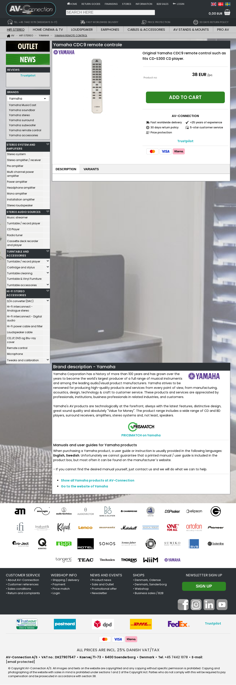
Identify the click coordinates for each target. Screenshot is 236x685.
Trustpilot (27, 75)
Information (144, 4)
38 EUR (199, 74)
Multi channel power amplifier (20, 173)
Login (180, 4)
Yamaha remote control (25, 129)
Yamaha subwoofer (22, 124)
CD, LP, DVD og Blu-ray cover (21, 339)
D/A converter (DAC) (20, 300)
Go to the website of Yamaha (84, 486)
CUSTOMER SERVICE (23, 575)
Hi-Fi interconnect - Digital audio (24, 317)
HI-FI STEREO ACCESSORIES (16, 292)
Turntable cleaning (19, 272)
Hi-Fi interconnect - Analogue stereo (20, 307)
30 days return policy (165, 127)
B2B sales (163, 4)
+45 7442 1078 (176, 657)
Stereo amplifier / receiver (24, 159)
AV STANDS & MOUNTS (191, 29)
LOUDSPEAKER (82, 29)
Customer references (23, 584)
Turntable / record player (23, 222)
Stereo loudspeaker (20, 204)
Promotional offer (104, 589)
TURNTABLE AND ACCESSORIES (18, 252)
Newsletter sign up (204, 575)
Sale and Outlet (103, 584)
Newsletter (99, 593)
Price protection (161, 132)
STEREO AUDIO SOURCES (24, 211)
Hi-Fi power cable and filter (25, 325)
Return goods (91, 4)
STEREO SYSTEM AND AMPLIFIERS (21, 145)
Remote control (17, 347)
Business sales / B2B (149, 593)
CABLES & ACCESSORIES (146, 29)
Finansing (111, 4)
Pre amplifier (15, 165)
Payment (59, 584)
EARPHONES (110, 29)
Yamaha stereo (19, 114)
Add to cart (185, 97)
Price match (61, 589)
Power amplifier (17, 180)
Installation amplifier (21, 198)
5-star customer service (206, 127)
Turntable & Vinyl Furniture (24, 278)
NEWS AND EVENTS (106, 575)
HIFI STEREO (16, 29)
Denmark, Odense (148, 580)
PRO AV (223, 29)
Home (73, 4)
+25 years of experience (206, 122)
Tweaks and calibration (23, 359)
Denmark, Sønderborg (151, 584)
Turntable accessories (22, 284)
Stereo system (16, 153)
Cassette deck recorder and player (22, 242)
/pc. (210, 75)
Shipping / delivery (66, 580)
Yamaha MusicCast (22, 104)
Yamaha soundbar (22, 109)
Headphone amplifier (21, 186)
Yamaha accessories (23, 134)
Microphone (15, 353)
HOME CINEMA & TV (48, 29)
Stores (126, 4)
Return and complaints (24, 593)
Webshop (142, 589)
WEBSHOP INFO (64, 575)
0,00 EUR (215, 13)
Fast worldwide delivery (166, 122)
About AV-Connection (23, 580)
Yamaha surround (21, 119)
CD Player (13, 228)
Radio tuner (15, 234)
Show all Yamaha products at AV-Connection (97, 480)
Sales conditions (19, 589)
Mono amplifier (17, 192)
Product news (101, 580)
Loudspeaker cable (19, 331)
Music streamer (17, 216)
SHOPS (138, 575)
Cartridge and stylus (21, 266)
